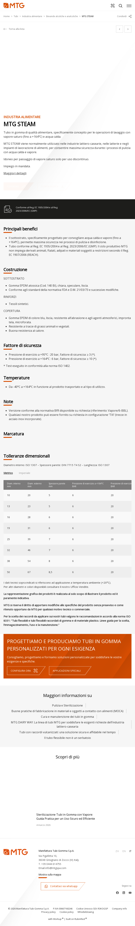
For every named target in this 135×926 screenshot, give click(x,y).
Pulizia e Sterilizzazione (67, 705)
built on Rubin (76, 919)
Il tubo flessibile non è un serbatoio (67, 738)
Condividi (124, 16)
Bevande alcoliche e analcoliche (62, 16)
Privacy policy (48, 912)
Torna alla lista (14, 29)
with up (55, 919)
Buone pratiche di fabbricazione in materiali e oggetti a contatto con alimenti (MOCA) (67, 711)
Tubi (16, 16)
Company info (119, 908)
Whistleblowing (86, 912)
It (130, 851)
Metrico (8, 473)
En (124, 851)
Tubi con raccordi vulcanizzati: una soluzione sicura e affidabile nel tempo (67, 732)
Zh (117, 851)
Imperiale (24, 473)
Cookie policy (67, 912)
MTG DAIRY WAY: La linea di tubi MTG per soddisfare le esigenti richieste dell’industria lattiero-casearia (67, 724)
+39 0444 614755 (51, 864)
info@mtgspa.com (55, 868)
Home (7, 16)
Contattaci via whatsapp (61, 886)
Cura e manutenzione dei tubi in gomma (67, 717)
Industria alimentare (32, 16)
